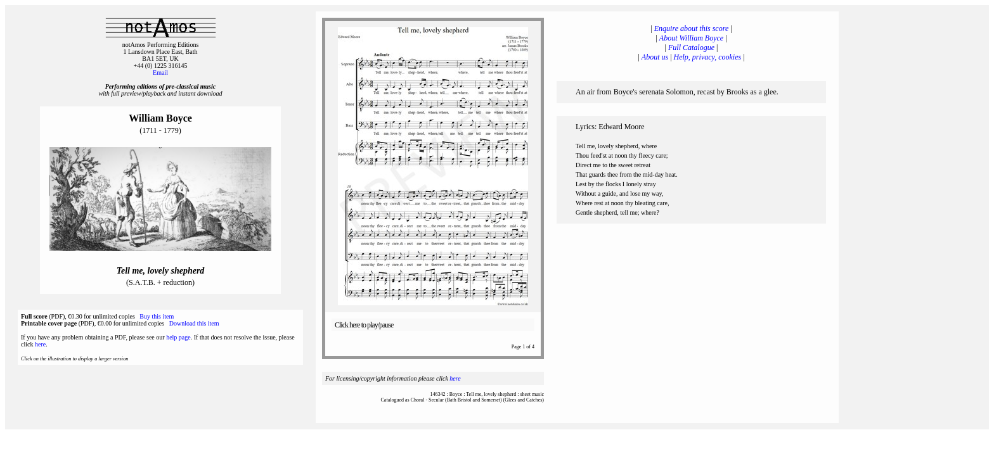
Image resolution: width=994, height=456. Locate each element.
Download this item (194, 323)
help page (178, 337)
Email (160, 72)
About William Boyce (691, 38)
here (40, 344)
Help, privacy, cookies (708, 57)
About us (655, 57)
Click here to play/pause (364, 324)
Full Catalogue (691, 47)
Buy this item (156, 316)
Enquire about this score (691, 28)
